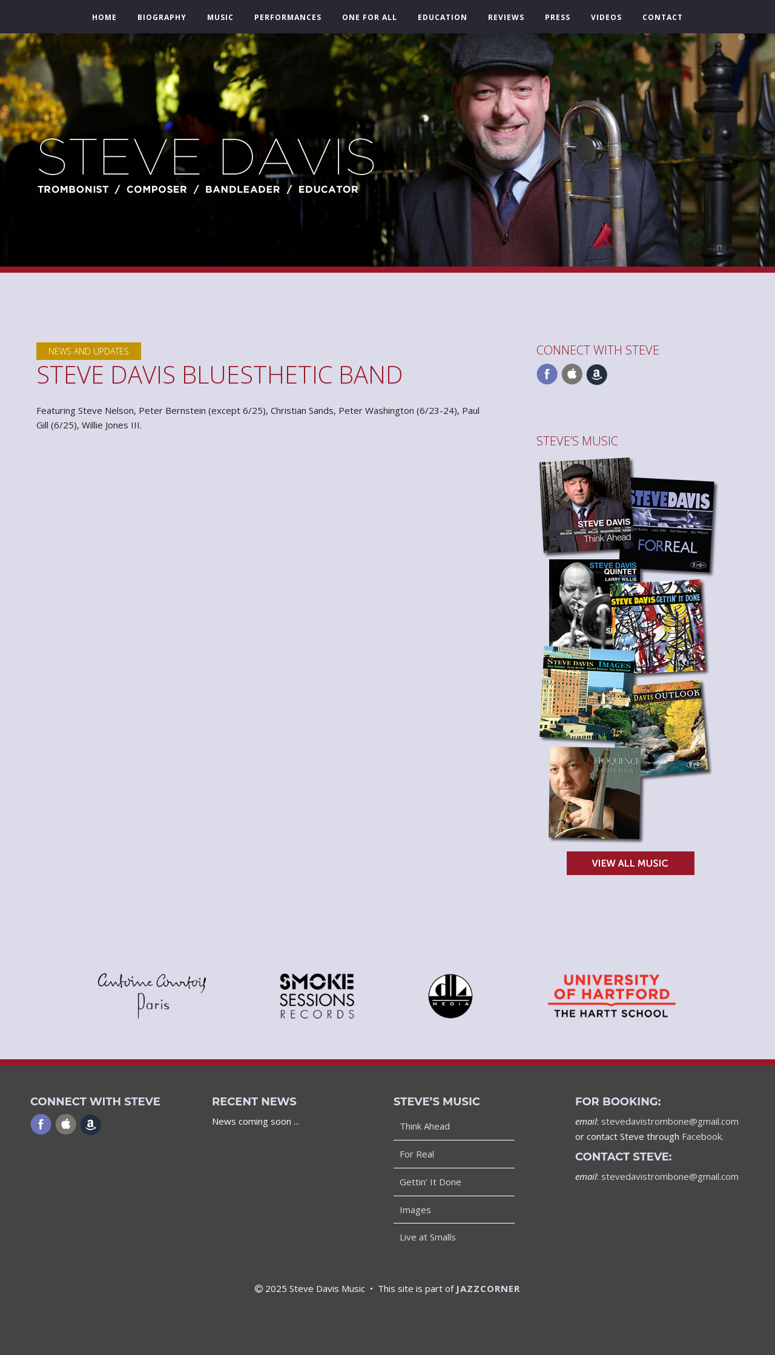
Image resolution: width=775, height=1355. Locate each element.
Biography (161, 17)
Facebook (702, 1136)
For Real (417, 1154)
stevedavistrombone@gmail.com (670, 1121)
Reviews (506, 17)
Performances (288, 17)
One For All (369, 17)
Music (220, 17)
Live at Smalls (428, 1237)
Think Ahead (425, 1126)
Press (557, 17)
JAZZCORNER (488, 1288)
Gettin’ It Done (430, 1182)
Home (104, 17)
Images (415, 1210)
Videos (606, 17)
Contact (662, 17)
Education (442, 17)
